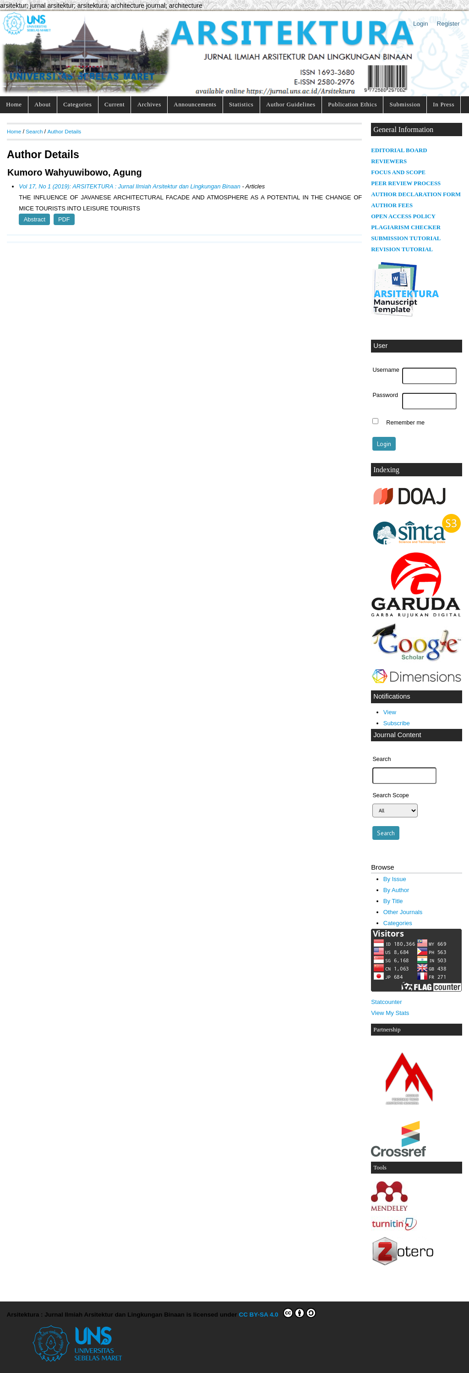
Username (385, 370)
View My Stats (390, 1012)
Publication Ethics (352, 104)
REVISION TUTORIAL (402, 249)
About (42, 104)
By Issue (394, 879)
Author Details (64, 131)
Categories (77, 104)
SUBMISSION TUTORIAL (406, 238)
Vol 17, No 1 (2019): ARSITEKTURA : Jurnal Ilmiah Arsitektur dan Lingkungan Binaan (129, 186)
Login (420, 23)
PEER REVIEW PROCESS (406, 183)
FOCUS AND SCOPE (398, 172)
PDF (64, 219)
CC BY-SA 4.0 (277, 1313)
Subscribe (396, 723)
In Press (443, 104)
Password (385, 395)
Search (34, 131)
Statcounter (386, 1001)
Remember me (405, 422)
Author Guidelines (291, 104)
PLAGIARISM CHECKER (406, 227)
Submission (405, 104)
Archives (149, 104)
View (389, 712)
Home (14, 104)
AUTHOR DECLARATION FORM (416, 194)
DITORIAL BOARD (401, 150)
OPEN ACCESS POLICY (403, 216)
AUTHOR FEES (392, 205)
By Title (393, 901)
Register (448, 23)
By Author (396, 890)
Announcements (195, 104)
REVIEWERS (389, 161)
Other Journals (402, 912)
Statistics (241, 104)
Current (114, 104)
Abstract (34, 219)
